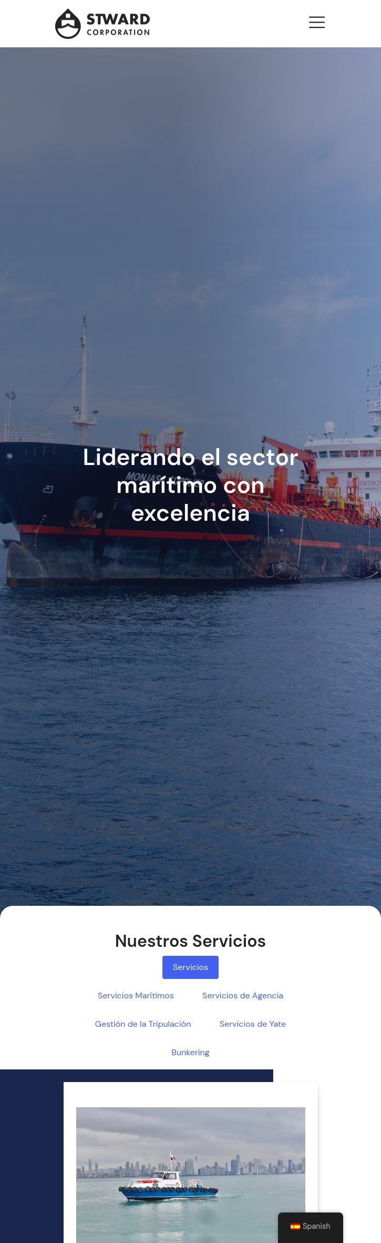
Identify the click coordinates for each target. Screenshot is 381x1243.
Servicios (190, 967)
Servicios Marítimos (136, 995)
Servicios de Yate (253, 1023)
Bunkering (190, 1052)
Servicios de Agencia (242, 995)
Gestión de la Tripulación (143, 1023)
